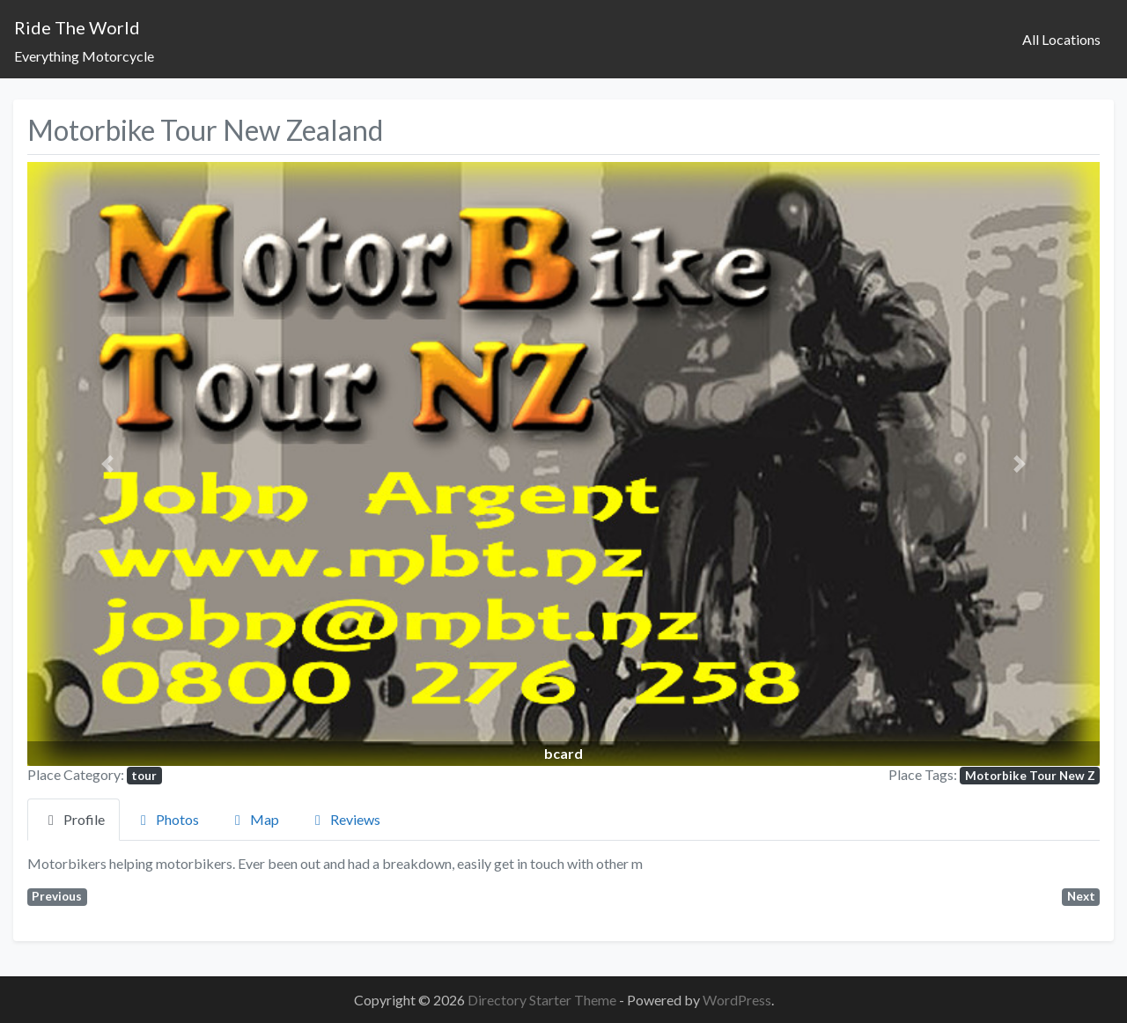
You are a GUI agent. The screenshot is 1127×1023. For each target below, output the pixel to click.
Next (1081, 896)
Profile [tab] (73, 819)
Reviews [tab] (344, 819)
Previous (57, 896)
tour (144, 776)
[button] (107, 463)
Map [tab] (254, 819)
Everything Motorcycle (84, 56)
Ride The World (77, 27)
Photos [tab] (167, 819)
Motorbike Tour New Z (1030, 776)
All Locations (1061, 39)
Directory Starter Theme (543, 999)
